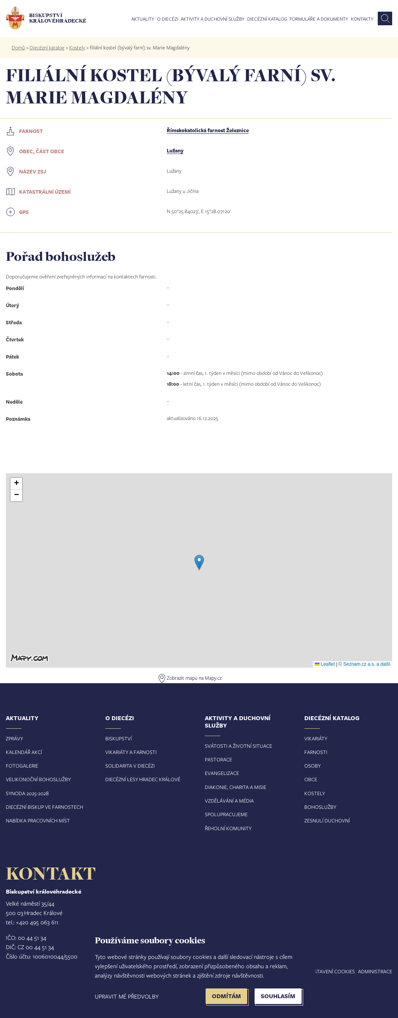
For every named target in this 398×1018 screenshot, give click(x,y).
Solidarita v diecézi (130, 765)
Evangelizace (222, 773)
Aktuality (142, 19)
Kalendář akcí (24, 752)
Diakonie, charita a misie (235, 787)
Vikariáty (315, 738)
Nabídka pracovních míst (38, 820)
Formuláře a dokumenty (319, 19)
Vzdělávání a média (229, 800)
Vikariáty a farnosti (131, 752)
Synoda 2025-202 (26, 793)
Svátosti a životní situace (238, 745)
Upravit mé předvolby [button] (127, 996)
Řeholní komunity (228, 828)
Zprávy (14, 738)
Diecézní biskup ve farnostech (44, 806)
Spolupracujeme (226, 814)
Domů (18, 47)
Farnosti (315, 752)
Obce (310, 779)
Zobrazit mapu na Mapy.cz (194, 677)
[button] (199, 562)
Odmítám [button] (226, 996)
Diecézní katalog (267, 19)
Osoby (312, 765)
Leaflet (325, 664)
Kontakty (362, 19)
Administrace (375, 971)
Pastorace (218, 759)
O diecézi (167, 19)
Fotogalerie (22, 765)
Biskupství (118, 738)
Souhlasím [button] (278, 996)
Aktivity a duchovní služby (212, 19)
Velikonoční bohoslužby (38, 779)
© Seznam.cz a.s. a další (364, 664)
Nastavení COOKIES (331, 971)
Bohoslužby (320, 806)
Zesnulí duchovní (327, 820)
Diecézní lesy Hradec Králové (142, 779)
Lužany (175, 150)
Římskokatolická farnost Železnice (208, 130)
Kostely (77, 47)
